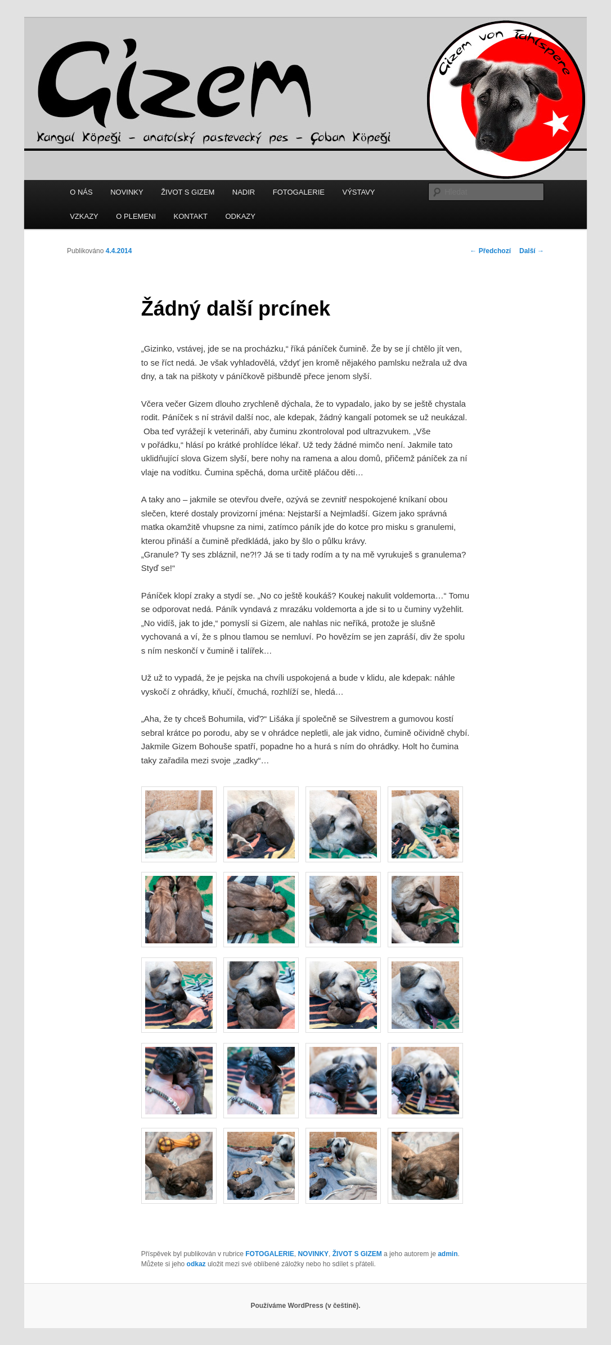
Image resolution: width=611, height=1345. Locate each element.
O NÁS (81, 192)
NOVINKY (126, 192)
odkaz (196, 1264)
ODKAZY (240, 216)
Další (531, 251)
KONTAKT (191, 216)
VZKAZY (84, 216)
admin (447, 1254)
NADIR (243, 192)
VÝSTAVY (358, 192)
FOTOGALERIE (299, 192)
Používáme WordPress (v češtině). (305, 1306)
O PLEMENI (136, 216)
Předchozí (490, 251)
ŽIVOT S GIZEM (187, 192)
